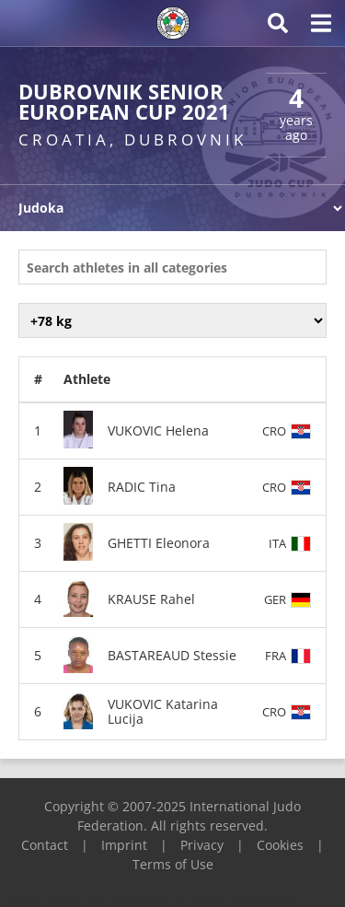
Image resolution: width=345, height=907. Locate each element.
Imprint (124, 845)
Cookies (280, 845)
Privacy (202, 845)
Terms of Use (172, 864)
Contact (44, 845)
